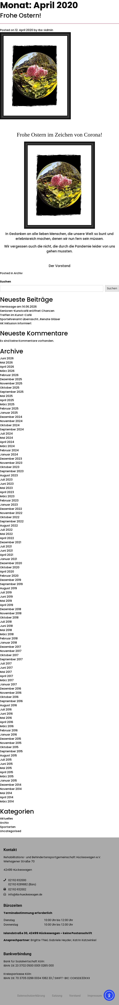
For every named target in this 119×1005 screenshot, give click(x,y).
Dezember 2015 (10, 739)
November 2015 (10, 743)
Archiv (18, 273)
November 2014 (11, 789)
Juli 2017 (6, 664)
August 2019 (8, 588)
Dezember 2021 (10, 542)
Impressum (95, 995)
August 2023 (9, 475)
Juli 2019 (6, 592)
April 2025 (7, 400)
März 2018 (7, 634)
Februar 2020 (9, 576)
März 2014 (7, 801)
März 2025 (7, 404)
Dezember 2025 (11, 379)
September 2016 (11, 701)
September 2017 (11, 659)
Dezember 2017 (10, 647)
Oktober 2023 (9, 467)
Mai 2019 (6, 601)
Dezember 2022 (11, 509)
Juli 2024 (6, 434)
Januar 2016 (8, 735)
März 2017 (7, 680)
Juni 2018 (6, 626)
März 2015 (7, 776)
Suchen (5, 282)
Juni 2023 (7, 484)
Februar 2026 (9, 375)
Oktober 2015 (9, 747)
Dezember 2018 (10, 609)
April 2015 (6, 772)
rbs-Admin (45, 30)
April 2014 (6, 797)
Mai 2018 (6, 630)
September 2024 (12, 429)
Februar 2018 (9, 638)
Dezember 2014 (10, 785)
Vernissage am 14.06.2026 (18, 307)
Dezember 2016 (10, 689)
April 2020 (7, 572)
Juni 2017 (6, 668)
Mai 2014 (6, 793)
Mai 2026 (6, 363)
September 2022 (12, 521)
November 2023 (11, 463)
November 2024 (11, 421)
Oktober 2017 (9, 655)
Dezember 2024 (11, 417)
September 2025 (12, 392)
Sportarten (8, 827)
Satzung (57, 995)
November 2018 (10, 613)
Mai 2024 (6, 438)
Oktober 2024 (10, 425)
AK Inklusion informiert (15, 323)
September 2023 (12, 471)
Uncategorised (10, 831)
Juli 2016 (6, 710)
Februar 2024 (9, 450)
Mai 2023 (6, 488)
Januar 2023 (9, 505)
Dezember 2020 (11, 563)
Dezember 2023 (11, 459)
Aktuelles (6, 819)
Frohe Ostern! (20, 15)
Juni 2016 (6, 714)
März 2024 (7, 446)
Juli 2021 (6, 546)
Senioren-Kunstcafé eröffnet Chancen (27, 311)
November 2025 (11, 383)
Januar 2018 (8, 643)
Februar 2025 (9, 409)
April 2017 (6, 676)
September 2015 (11, 751)
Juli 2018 (6, 622)
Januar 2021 (8, 559)
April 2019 (6, 605)
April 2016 (6, 722)
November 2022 (11, 513)
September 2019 (11, 584)
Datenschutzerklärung (31, 995)
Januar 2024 (9, 455)
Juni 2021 (6, 551)
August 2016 (8, 705)
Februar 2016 (9, 730)
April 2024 (7, 442)
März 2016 (7, 726)
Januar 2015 (8, 781)
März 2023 (7, 496)
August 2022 (9, 526)
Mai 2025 (6, 396)
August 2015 (8, 755)
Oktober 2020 (9, 567)
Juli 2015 (6, 760)
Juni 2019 (6, 597)
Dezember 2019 (10, 580)
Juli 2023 (6, 480)
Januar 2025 (9, 413)
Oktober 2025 (9, 388)
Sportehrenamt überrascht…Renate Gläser (30, 319)
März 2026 (7, 371)
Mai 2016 (6, 718)
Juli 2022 (6, 530)
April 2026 (7, 367)
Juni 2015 (6, 764)
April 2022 (7, 538)
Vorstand (75, 995)
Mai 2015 (6, 768)
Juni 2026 (7, 358)
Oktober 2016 (9, 697)
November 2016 (10, 693)
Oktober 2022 (9, 517)
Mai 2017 (6, 672)
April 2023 (7, 492)
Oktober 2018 (9, 618)
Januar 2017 (8, 684)
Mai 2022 (6, 534)
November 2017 (10, 651)
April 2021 (6, 555)
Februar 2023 (9, 500)
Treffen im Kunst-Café (16, 315)
